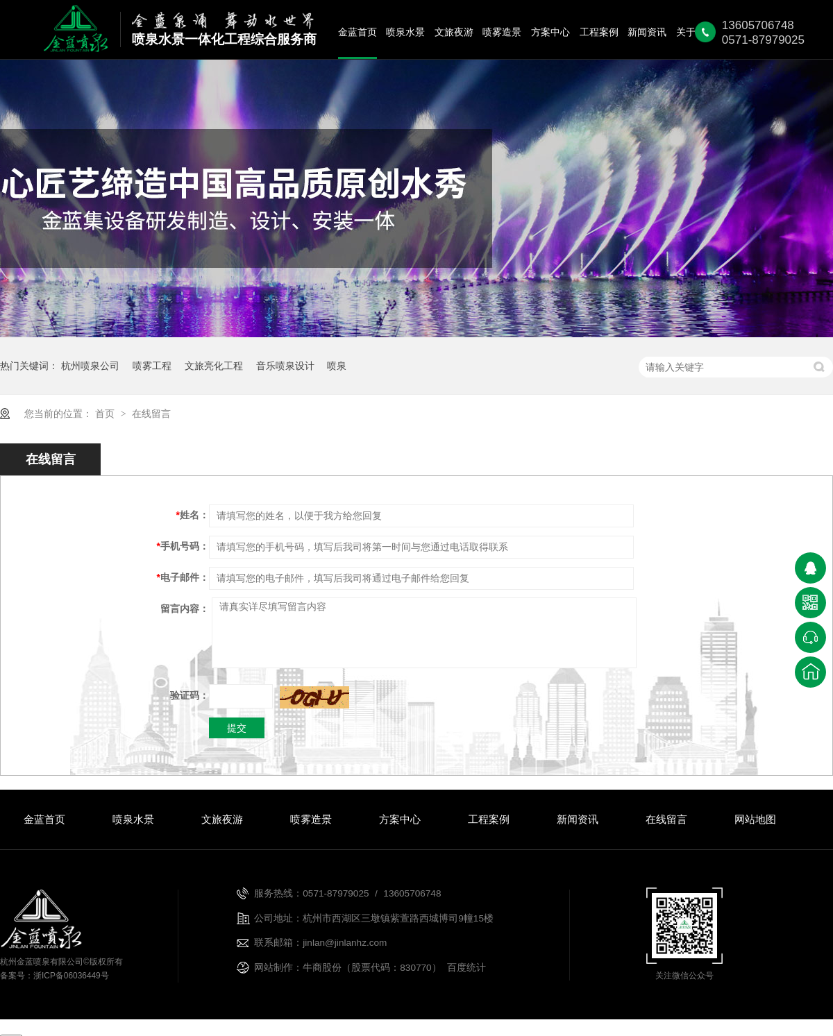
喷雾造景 (501, 32)
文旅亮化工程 (214, 365)
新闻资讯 (647, 32)
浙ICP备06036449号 (71, 975)
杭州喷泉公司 (90, 365)
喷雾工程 (152, 365)
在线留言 (151, 413)
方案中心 (550, 32)
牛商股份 (322, 967)
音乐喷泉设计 (285, 365)
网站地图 (755, 819)
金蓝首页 (357, 32)
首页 (106, 413)
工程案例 (599, 32)
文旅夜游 (454, 32)
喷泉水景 (405, 32)
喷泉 (336, 365)
